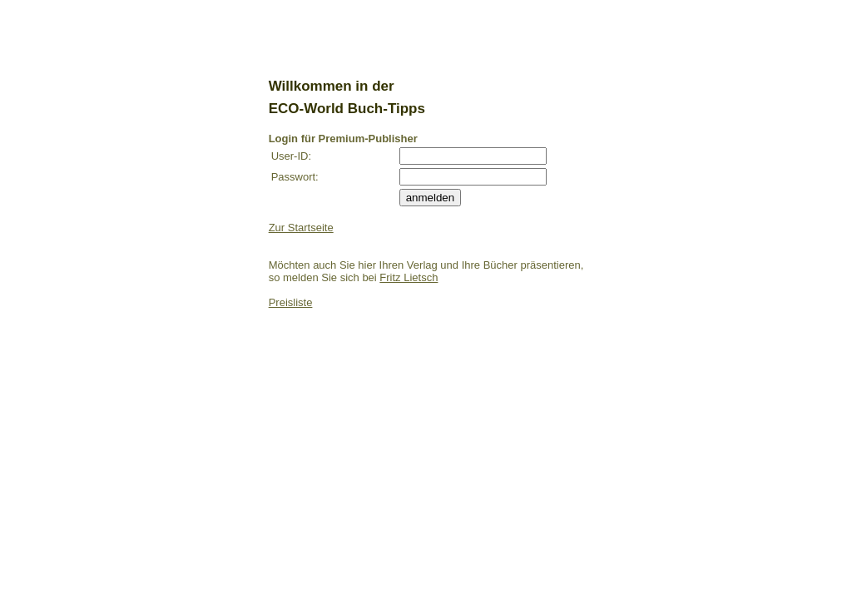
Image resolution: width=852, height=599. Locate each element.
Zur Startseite (301, 227)
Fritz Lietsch (408, 277)
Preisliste (291, 302)
